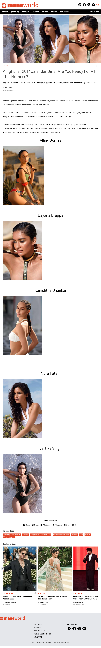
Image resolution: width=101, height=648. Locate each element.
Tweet (35, 525)
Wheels (54, 12)
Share (26, 525)
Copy (75, 525)
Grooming (15, 12)
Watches (35, 12)
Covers (45, 12)
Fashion (5, 12)
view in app (94, 12)
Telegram (57, 525)
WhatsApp (45, 525)
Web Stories (65, 12)
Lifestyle (25, 12)
